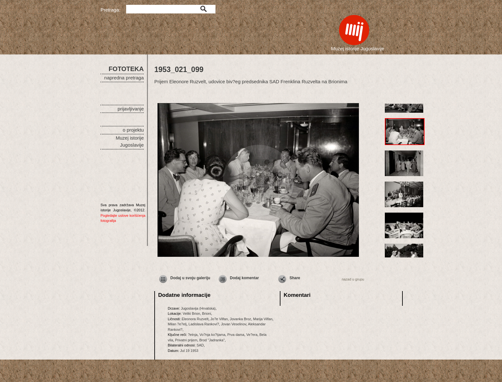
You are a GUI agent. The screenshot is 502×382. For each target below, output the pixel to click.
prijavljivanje (130, 108)
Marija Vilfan (262, 319)
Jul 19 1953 (189, 351)
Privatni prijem (186, 340)
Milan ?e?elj (177, 324)
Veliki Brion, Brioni (196, 313)
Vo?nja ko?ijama (212, 335)
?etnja (193, 335)
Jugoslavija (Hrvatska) (198, 308)
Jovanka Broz (240, 319)
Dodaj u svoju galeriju (190, 278)
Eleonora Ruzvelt (195, 319)
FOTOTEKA (126, 68)
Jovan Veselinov (233, 324)
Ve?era (251, 335)
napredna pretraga (124, 77)
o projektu (133, 130)
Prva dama (235, 335)
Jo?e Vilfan (219, 319)
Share (294, 278)
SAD (200, 345)
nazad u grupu (353, 279)
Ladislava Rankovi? (204, 324)
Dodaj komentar (244, 278)
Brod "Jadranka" (211, 340)
